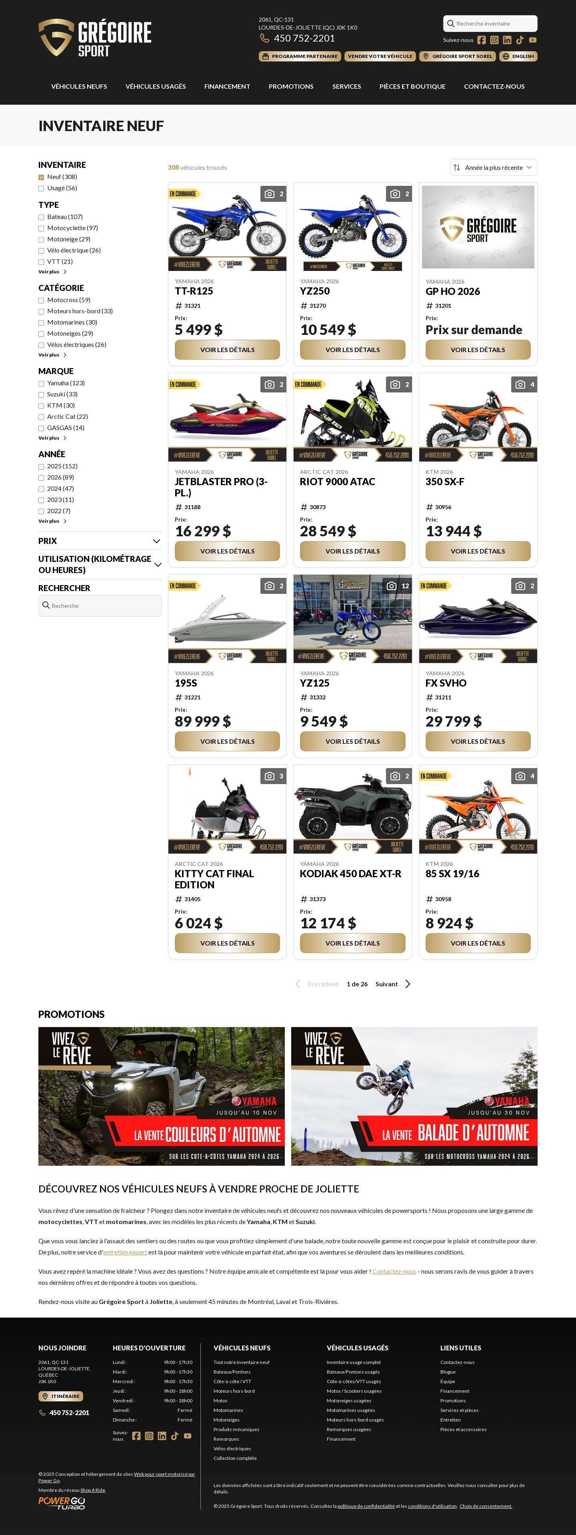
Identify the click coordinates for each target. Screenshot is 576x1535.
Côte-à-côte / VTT (232, 1381)
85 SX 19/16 (452, 873)
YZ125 (315, 683)
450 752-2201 (297, 38)
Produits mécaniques (237, 1429)
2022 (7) (58, 510)
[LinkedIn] (507, 40)
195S (186, 683)
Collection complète (235, 1458)
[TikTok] (520, 40)
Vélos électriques (232, 1448)
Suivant (394, 984)
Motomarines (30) (72, 322)
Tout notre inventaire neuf (242, 1362)
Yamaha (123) (66, 382)
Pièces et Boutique (413, 86)
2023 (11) (60, 499)
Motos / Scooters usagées (354, 1391)
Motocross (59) (68, 299)
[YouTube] (533, 40)
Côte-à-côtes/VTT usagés (354, 1381)
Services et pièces (459, 1410)
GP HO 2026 (453, 291)
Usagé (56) (62, 187)
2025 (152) (62, 466)
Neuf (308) (62, 176)
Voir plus (53, 272)
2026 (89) (60, 477)
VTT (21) (60, 261)
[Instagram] (494, 40)
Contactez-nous (494, 86)
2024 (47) (60, 488)
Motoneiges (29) (70, 333)
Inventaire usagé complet (354, 1362)
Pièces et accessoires (463, 1429)
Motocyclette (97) (72, 227)
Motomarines (228, 1410)
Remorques (226, 1439)
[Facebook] (481, 40)
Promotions (291, 86)
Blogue (448, 1372)
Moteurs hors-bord (234, 1391)
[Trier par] (494, 167)
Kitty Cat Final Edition (214, 879)
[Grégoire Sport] (94, 39)
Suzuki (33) (62, 394)
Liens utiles (460, 1348)
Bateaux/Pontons (232, 1372)
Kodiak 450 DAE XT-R (351, 873)
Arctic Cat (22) (67, 416)
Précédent (315, 984)
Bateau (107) (65, 216)
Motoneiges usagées (349, 1401)
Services (346, 86)
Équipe (447, 1381)
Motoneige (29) (68, 239)
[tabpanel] (152, 1391)
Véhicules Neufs (79, 86)
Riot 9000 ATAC (337, 481)
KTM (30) (61, 405)
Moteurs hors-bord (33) (80, 311)
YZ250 (315, 291)
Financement (227, 86)
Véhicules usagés (156, 86)
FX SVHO (446, 683)
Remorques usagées (349, 1429)
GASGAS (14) (65, 427)
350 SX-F (445, 481)
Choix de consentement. (486, 1506)
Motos (221, 1401)
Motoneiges (227, 1420)
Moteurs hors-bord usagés (355, 1420)
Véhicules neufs (242, 1348)
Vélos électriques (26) (76, 344)
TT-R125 (194, 291)
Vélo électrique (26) (74, 250)
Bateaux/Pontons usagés (353, 1372)
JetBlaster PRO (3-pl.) (221, 487)
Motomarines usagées (351, 1410)
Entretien (450, 1420)
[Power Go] (119, 1503)
